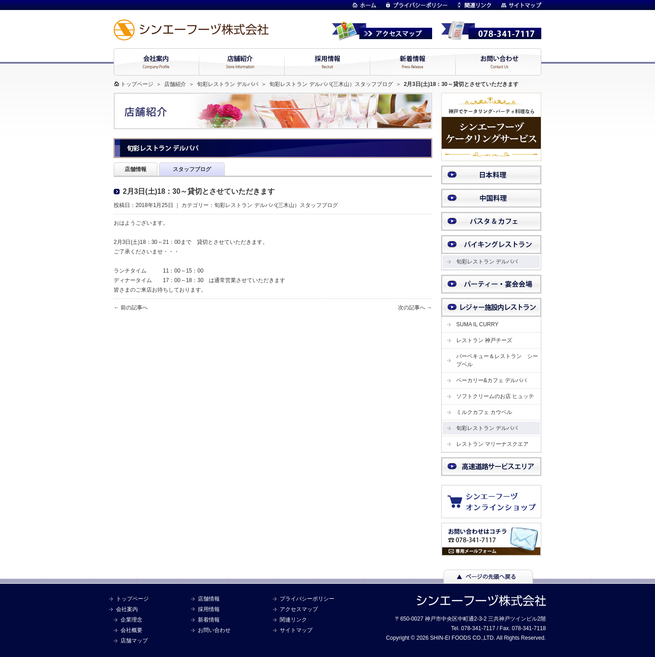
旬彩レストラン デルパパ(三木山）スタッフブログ (327, 84)
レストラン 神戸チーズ (484, 340)
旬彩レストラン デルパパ (227, 84)
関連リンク (293, 620)
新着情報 (209, 620)
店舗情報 (209, 599)
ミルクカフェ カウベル (484, 412)
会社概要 (131, 630)
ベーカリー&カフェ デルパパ (491, 380)
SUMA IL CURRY (477, 324)
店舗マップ (134, 640)
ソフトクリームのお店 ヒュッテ (495, 396)
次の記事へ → (415, 307)
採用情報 (209, 609)
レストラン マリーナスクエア (492, 444)
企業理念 (131, 620)
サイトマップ (296, 630)
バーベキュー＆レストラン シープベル (497, 360)
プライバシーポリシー (307, 599)
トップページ (137, 84)
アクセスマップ (299, 609)
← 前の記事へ (131, 307)
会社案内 (127, 609)
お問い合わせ (214, 630)
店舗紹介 (175, 84)
